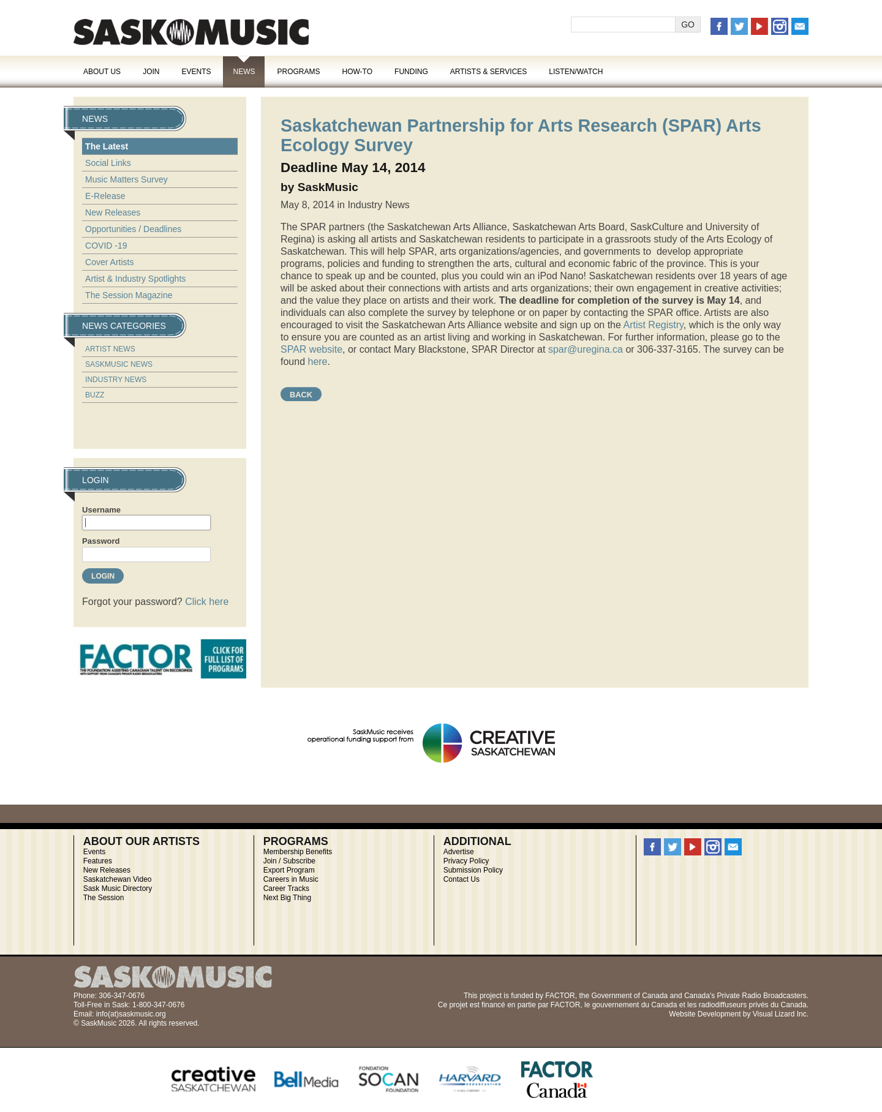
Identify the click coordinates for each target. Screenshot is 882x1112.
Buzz (94, 395)
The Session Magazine (128, 295)
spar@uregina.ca (585, 349)
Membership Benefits (298, 851)
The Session (103, 897)
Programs (298, 71)
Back (301, 394)
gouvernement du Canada (634, 1005)
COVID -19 (106, 245)
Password (100, 541)
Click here (206, 601)
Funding (411, 71)
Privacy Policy (466, 861)
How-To (357, 71)
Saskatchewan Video (117, 879)
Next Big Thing (287, 897)
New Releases (112, 212)
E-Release (105, 196)
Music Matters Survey (126, 179)
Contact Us (461, 879)
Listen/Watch (576, 71)
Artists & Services (488, 71)
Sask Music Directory (118, 888)
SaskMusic (191, 32)
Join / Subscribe (289, 861)
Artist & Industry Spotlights (135, 279)
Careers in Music (290, 879)
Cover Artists (109, 262)
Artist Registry (653, 325)
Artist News (110, 349)
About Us (102, 71)
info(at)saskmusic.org (131, 1014)
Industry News (115, 379)
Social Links (108, 163)
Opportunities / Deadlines (133, 229)
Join (151, 71)
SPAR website (311, 349)
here (317, 361)
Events (196, 71)
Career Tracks (286, 888)
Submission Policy (473, 870)
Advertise (458, 851)
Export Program (289, 870)
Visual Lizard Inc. (781, 1014)
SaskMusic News (119, 364)
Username (101, 509)
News (244, 71)
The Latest (106, 146)
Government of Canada (629, 995)
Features (97, 861)
